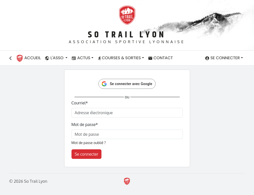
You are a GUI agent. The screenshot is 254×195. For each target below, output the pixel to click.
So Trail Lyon (127, 35)
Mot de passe (84, 124)
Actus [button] (80, 58)
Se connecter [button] (222, 58)
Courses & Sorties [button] (119, 58)
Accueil (28, 58)
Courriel (79, 102)
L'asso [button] (54, 58)
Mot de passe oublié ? (88, 143)
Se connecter (86, 154)
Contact (160, 58)
